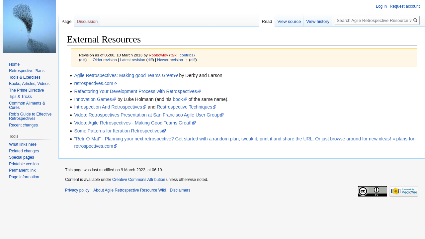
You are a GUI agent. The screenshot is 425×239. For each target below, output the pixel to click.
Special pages (21, 157)
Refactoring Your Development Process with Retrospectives (135, 91)
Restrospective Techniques (184, 107)
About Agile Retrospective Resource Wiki (129, 190)
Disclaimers (180, 190)
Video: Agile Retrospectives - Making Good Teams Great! (133, 122)
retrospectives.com (93, 83)
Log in (381, 6)
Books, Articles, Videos (29, 83)
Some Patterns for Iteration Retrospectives (118, 130)
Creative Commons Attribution (138, 179)
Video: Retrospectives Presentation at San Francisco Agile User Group (146, 115)
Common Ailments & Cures (27, 105)
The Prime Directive (26, 90)
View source (289, 21)
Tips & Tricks (20, 96)
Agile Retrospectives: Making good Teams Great (123, 75)
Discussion (87, 21)
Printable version (24, 164)
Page (66, 21)
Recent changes (23, 125)
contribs (186, 55)
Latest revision (132, 59)
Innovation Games (93, 99)
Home (14, 64)
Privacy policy (77, 190)
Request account (405, 6)
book (178, 99)
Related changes (24, 151)
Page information (24, 177)
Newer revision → (172, 59)
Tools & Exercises (25, 77)
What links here (23, 144)
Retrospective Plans (26, 70)
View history (317, 21)
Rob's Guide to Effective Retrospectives (30, 116)
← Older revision (102, 59)
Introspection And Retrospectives (108, 107)
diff (82, 59)
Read (267, 21)
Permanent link (22, 170)
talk (173, 55)
